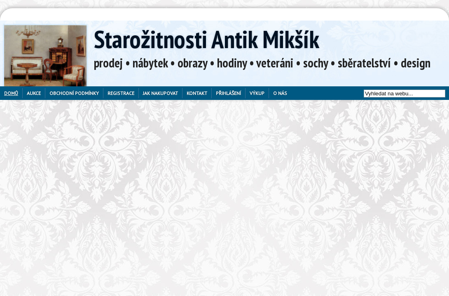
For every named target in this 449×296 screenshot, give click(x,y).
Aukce (34, 93)
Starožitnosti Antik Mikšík (206, 39)
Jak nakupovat (160, 93)
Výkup (257, 93)
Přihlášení (228, 93)
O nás (280, 93)
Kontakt (197, 93)
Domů (11, 93)
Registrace (121, 93)
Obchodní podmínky (74, 93)
